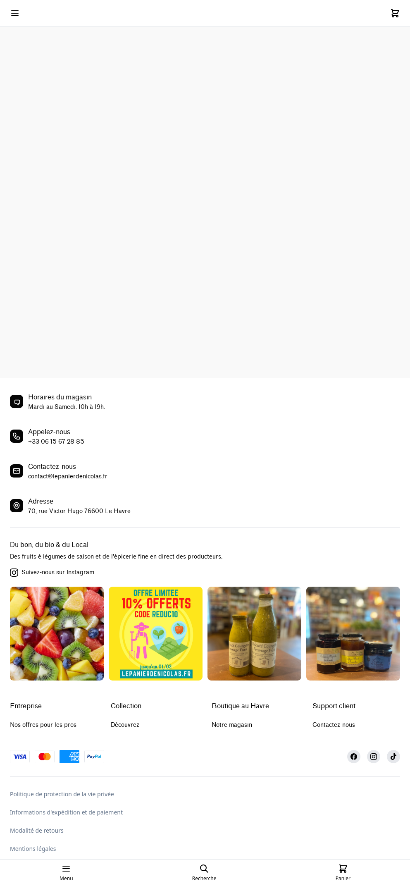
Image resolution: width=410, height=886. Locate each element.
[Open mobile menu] (15, 13)
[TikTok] (393, 756)
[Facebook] (353, 756)
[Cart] (395, 13)
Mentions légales (33, 849)
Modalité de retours (37, 830)
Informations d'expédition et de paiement (66, 812)
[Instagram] (373, 756)
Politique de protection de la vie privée (62, 794)
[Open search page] (204, 872)
